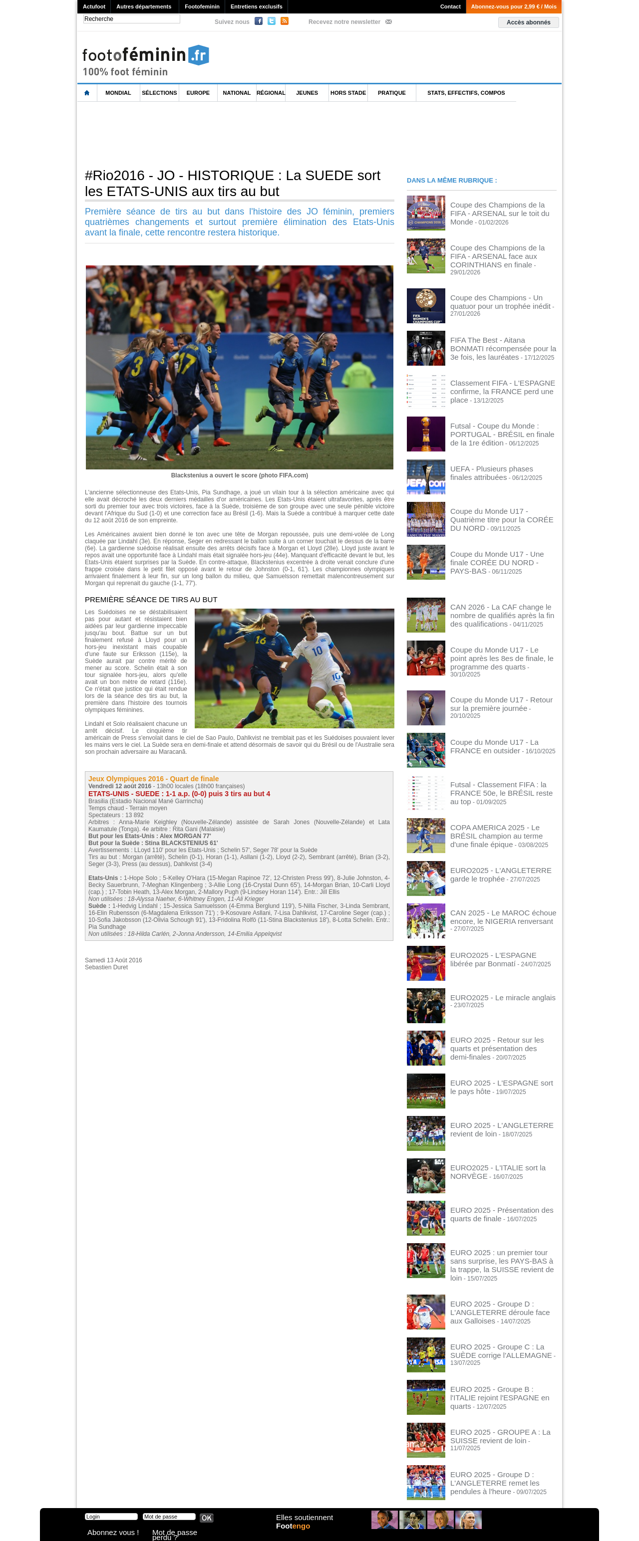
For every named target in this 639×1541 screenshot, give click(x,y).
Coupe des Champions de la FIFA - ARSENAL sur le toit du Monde (497, 208)
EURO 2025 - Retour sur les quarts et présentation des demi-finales (500, 1023)
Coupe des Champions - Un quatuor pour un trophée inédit (498, 292)
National (237, 93)
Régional (271, 93)
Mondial (118, 93)
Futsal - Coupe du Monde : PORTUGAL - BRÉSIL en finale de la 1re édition (503, 420)
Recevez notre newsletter (344, 21)
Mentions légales (147, 1491)
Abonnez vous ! (106, 1533)
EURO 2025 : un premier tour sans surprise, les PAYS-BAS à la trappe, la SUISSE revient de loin (500, 1238)
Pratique (392, 93)
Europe (198, 93)
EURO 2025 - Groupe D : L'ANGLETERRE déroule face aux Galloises (495, 1281)
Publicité (338, 1491)
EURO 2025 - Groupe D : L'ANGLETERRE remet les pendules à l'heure (501, 1450)
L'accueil (87, 93)
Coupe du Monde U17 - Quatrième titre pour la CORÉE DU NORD (502, 504)
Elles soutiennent (302, 1525)
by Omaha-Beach (383, 1491)
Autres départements (143, 6)
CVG (186, 1491)
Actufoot (94, 6)
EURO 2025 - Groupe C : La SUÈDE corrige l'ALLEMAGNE (499, 1320)
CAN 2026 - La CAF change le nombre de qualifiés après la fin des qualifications (501, 602)
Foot (296, 1535)
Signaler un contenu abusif (238, 1491)
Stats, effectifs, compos (466, 93)
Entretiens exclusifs (257, 6)
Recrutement (301, 1491)
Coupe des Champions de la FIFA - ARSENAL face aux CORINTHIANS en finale (502, 253)
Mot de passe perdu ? (178, 1533)
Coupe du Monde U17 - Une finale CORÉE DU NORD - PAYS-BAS (495, 547)
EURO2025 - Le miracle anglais (492, 977)
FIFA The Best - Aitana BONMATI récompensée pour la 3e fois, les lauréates (494, 338)
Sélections (159, 93)
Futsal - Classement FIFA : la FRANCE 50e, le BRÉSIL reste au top (502, 769)
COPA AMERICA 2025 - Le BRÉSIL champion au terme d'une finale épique (501, 811)
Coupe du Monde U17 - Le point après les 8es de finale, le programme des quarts (501, 645)
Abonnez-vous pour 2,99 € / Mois (514, 6)
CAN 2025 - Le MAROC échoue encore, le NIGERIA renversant (492, 896)
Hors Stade (348, 93)
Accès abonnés (529, 22)
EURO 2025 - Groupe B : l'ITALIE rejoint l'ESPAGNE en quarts (494, 1362)
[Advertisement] (259, 134)
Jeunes (307, 93)
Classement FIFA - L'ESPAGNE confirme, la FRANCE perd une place (499, 377)
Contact (450, 6)
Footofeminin (202, 6)
